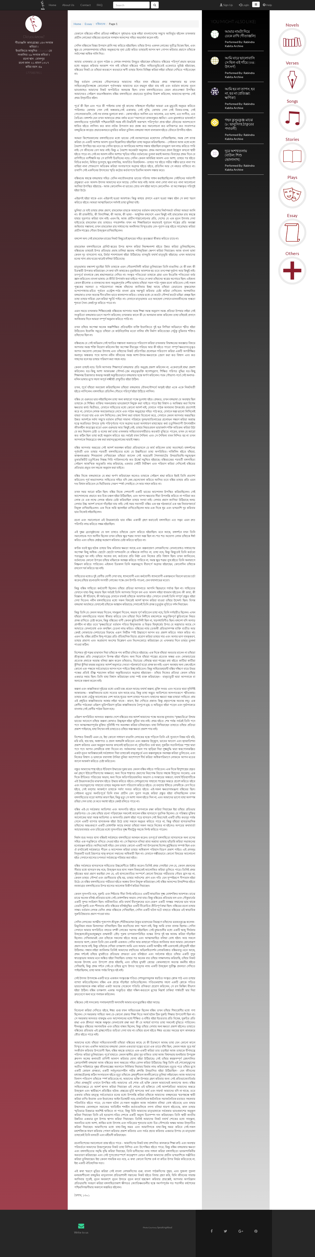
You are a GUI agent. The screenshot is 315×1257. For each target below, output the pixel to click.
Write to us (81, 1232)
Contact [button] (85, 5)
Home (52, 5)
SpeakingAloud (164, 1227)
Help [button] (267, 5)
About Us (68, 5)
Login (244, 5)
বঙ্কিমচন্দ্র (100, 24)
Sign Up (226, 5)
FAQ (99, 5)
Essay (88, 24)
